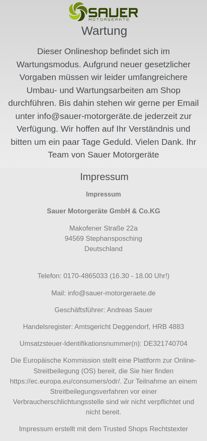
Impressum (36, 429)
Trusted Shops (125, 429)
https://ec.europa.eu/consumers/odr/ (65, 381)
